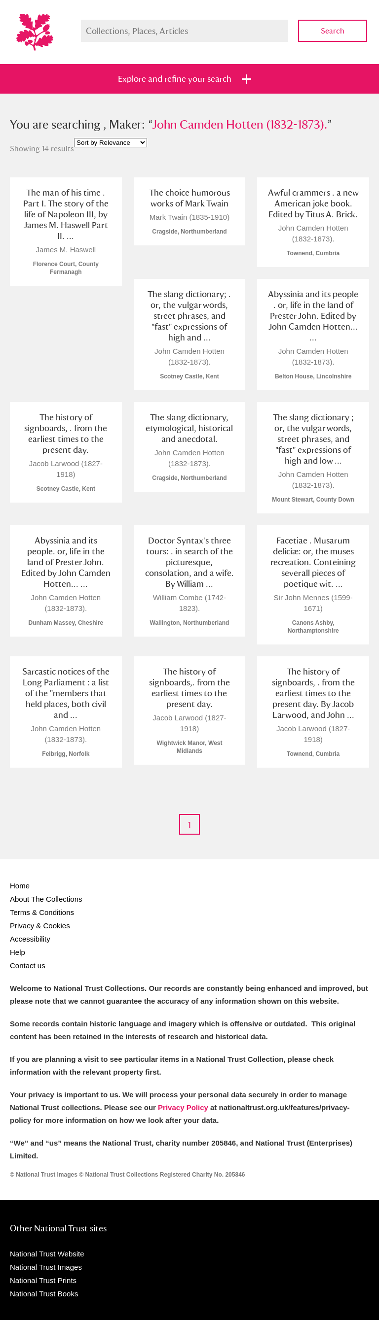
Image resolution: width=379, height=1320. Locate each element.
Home (20, 885)
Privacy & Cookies (40, 925)
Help (17, 952)
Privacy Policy (183, 1107)
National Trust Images (46, 1267)
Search (332, 30)
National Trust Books (44, 1293)
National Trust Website (47, 1254)
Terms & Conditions (42, 912)
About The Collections (46, 899)
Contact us (27, 965)
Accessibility (30, 939)
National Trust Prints (43, 1280)
